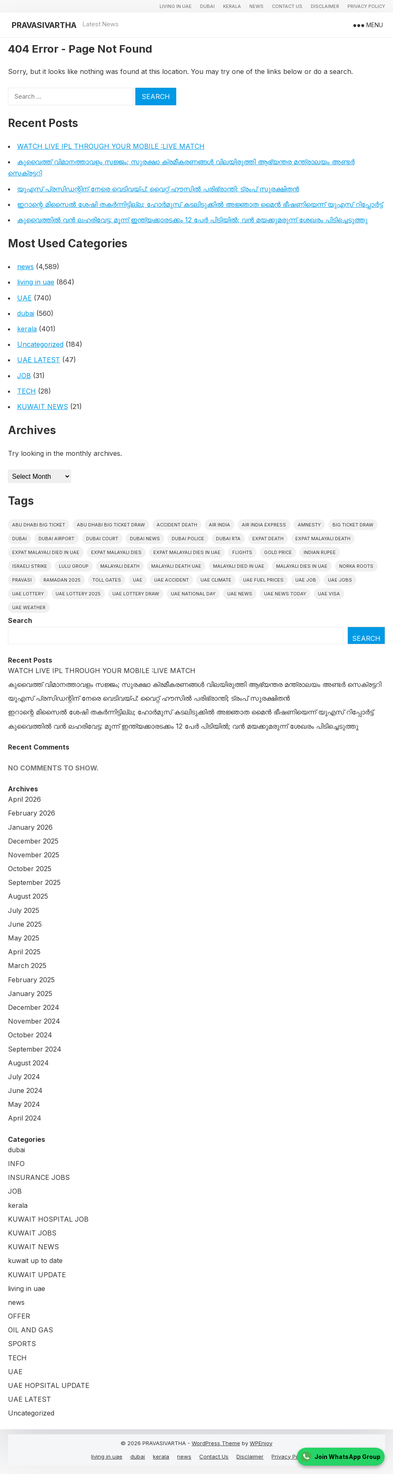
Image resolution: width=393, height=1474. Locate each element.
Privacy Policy (366, 6)
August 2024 (28, 1063)
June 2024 (25, 1090)
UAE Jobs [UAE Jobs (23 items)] (340, 580)
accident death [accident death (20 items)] (177, 525)
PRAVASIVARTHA (44, 25)
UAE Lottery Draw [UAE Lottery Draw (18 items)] (135, 594)
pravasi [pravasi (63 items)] (22, 580)
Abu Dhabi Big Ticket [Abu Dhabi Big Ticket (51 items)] (38, 525)
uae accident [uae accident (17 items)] (171, 580)
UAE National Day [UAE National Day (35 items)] (193, 594)
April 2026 (24, 799)
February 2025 (31, 980)
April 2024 (24, 1118)
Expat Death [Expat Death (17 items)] (268, 538)
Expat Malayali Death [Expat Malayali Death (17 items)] (322, 538)
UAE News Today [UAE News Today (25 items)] (285, 594)
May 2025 (23, 938)
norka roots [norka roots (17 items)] (356, 566)
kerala (232, 6)
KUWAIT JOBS (32, 1233)
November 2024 (34, 1021)
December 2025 (33, 841)
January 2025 (30, 993)
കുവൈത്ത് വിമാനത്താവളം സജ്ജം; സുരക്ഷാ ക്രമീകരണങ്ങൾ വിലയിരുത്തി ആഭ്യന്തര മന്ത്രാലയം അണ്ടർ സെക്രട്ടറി (194, 684)
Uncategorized (40, 344)
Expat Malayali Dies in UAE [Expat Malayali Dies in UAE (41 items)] (187, 552)
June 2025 (25, 924)
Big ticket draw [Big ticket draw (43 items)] (352, 525)
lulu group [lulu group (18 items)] (74, 566)
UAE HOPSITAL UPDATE (48, 1385)
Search (20, 620)
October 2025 (29, 868)
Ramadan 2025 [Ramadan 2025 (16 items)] (62, 580)
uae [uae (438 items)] (137, 580)
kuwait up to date (35, 1260)
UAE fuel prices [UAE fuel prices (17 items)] (263, 580)
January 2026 (30, 827)
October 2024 (30, 1035)
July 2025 (23, 910)
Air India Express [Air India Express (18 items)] (264, 525)
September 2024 (34, 1049)
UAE (24, 298)
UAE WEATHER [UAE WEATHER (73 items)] (29, 607)
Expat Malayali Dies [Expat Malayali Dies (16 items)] (116, 552)
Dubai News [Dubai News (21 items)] (145, 538)
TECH (26, 391)
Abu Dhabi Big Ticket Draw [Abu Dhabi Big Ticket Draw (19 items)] (111, 525)
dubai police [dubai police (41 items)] (188, 538)
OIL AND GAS (30, 1330)
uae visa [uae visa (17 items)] (329, 594)
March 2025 (27, 965)
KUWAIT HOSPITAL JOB (48, 1219)
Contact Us (287, 6)
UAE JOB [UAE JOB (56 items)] (305, 580)
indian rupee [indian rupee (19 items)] (320, 552)
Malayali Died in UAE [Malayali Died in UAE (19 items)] (238, 566)
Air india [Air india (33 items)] (219, 525)
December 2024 (33, 1007)
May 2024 (24, 1104)
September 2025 (34, 882)
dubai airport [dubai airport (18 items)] (56, 538)
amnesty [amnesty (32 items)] (309, 525)
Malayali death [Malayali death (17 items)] (119, 566)
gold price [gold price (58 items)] (278, 552)
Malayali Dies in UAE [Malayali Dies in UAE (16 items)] (301, 566)
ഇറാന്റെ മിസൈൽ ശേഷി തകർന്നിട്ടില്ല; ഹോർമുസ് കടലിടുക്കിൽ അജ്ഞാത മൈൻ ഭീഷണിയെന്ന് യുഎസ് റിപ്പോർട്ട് (200, 204)
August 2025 (28, 896)
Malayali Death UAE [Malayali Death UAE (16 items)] (176, 566)
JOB (24, 375)
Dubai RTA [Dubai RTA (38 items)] (228, 538)
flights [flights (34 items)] (242, 552)
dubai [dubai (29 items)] (19, 538)
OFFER (19, 1316)
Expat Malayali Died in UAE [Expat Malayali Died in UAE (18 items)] (45, 552)
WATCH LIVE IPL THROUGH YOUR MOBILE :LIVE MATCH (111, 146)
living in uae (176, 6)
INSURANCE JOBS (39, 1177)
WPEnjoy (261, 1443)
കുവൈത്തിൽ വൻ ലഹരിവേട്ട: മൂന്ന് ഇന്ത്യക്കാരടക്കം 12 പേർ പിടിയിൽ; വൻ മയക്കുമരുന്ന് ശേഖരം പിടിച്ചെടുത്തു (192, 220)
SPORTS (22, 1343)
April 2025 (24, 952)
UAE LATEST (38, 360)
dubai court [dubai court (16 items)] (102, 538)
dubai (207, 6)
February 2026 (31, 813)
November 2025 (33, 855)
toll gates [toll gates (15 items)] (106, 580)
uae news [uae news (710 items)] (239, 594)
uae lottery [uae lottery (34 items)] (28, 594)
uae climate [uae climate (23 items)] (215, 580)
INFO (16, 1163)
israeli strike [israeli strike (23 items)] (29, 566)
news (256, 6)
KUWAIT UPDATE (37, 1275)
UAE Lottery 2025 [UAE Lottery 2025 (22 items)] (78, 594)
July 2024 (24, 1076)
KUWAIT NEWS (42, 406)
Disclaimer (325, 6)
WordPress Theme (216, 1443)
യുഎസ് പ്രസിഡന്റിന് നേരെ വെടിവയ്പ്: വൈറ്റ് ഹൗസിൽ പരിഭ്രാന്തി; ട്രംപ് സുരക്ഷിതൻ (158, 189)
